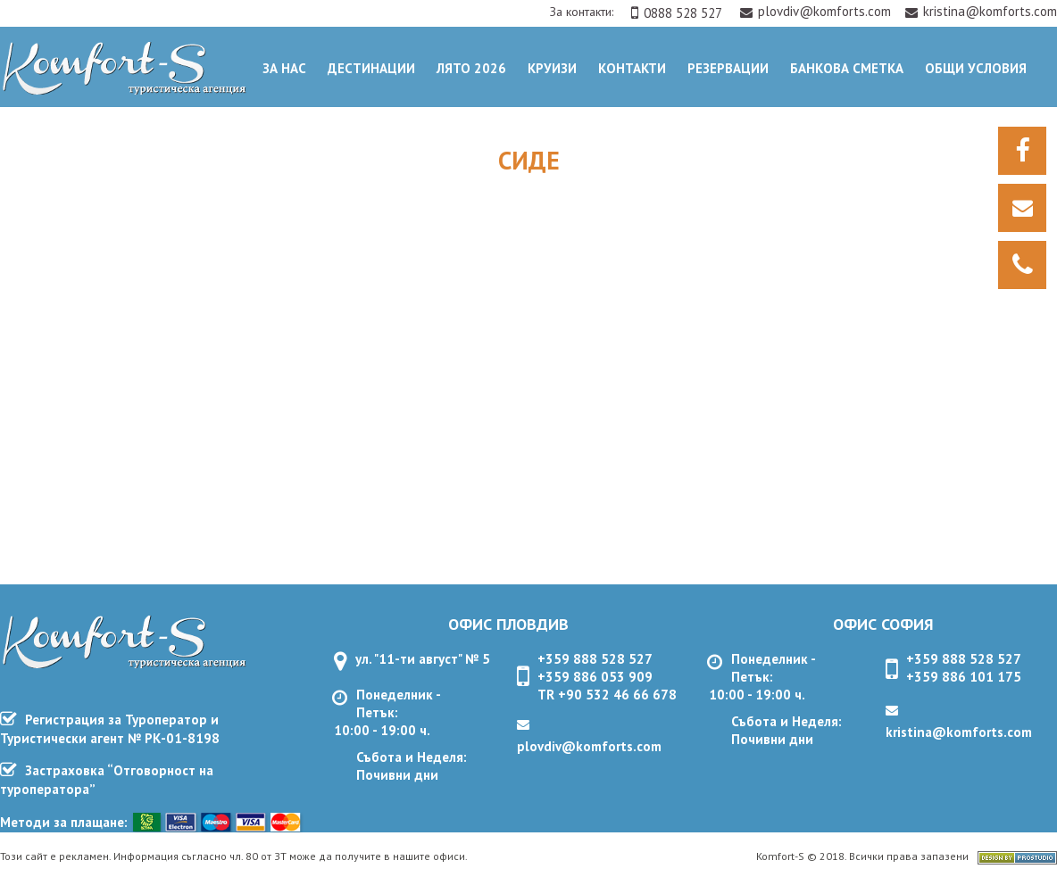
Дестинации (371, 68)
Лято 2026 (471, 68)
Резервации (728, 68)
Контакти (632, 68)
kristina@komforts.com (981, 11)
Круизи (552, 68)
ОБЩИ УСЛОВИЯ (976, 68)
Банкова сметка (846, 68)
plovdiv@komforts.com (817, 11)
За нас (284, 68)
